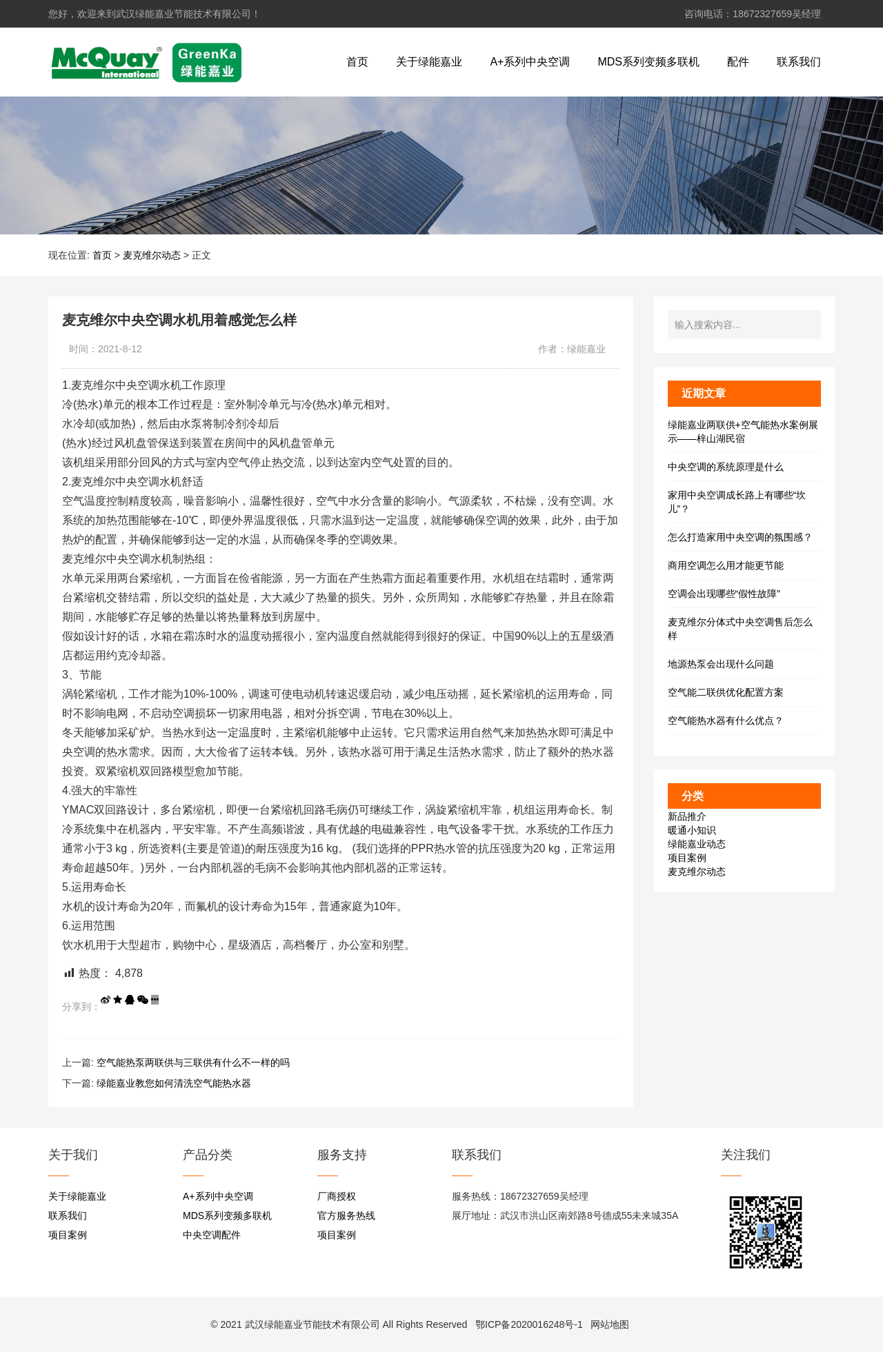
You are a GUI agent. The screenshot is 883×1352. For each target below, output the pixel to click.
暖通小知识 (692, 830)
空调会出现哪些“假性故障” (724, 593)
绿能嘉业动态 (697, 843)
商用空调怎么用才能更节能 (726, 565)
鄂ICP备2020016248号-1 (529, 1324)
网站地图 (610, 1324)
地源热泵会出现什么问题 (721, 663)
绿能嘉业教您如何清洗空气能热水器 (174, 1083)
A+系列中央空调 (530, 62)
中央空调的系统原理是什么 (726, 466)
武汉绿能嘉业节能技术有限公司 (312, 1324)
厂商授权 (336, 1196)
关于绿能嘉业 (429, 62)
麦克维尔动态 (152, 255)
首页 (357, 62)
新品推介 (687, 816)
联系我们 (799, 62)
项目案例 (687, 857)
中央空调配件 (212, 1234)
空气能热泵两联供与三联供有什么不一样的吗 (193, 1062)
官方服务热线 (346, 1215)
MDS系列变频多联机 (648, 62)
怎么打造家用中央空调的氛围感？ (740, 537)
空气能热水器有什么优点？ (726, 720)
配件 (738, 62)
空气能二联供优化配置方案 (726, 692)
